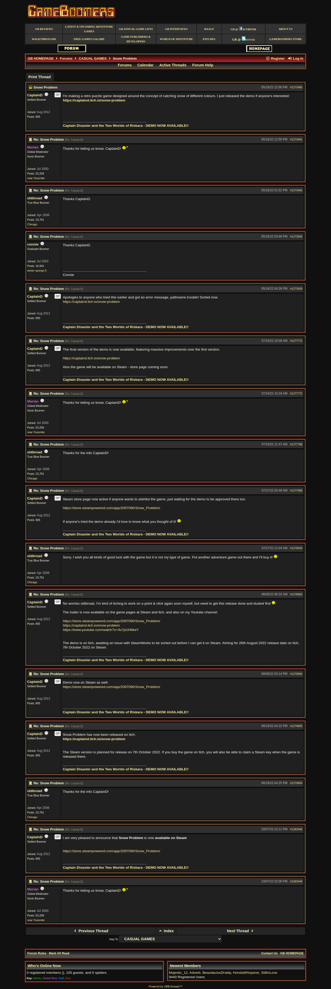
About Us (285, 29)
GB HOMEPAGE (41, 58)
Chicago (32, 224)
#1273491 (296, 139)
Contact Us (269, 953)
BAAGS (209, 29)
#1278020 (296, 548)
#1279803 (296, 725)
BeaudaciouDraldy (216, 973)
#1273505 (296, 236)
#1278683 (296, 594)
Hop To (113, 939)
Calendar (145, 65)
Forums (66, 58)
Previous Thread (90, 931)
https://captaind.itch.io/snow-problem (94, 100)
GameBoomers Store (285, 39)
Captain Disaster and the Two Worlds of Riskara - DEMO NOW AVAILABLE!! (126, 126)
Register (275, 58)
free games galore (89, 39)
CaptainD (35, 95)
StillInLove (269, 973)
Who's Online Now (44, 966)
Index (166, 931)
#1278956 (296, 673)
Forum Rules (36, 953)
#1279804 (296, 783)
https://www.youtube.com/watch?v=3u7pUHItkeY (101, 630)
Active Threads (172, 65)
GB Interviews (176, 29)
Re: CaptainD (74, 139)
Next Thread (241, 931)
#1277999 (296, 490)
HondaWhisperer (246, 973)
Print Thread (39, 77)
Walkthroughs (44, 39)
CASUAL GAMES (93, 58)
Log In (295, 58)
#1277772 (296, 393)
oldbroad (34, 198)
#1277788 (296, 444)
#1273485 (296, 87)
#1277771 (296, 340)
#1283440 (296, 829)
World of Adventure (176, 39)
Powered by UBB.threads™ (165, 986)
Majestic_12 (178, 973)
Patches (209, 39)
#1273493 (296, 190)
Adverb (194, 973)
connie (33, 244)
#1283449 (296, 881)
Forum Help (202, 65)
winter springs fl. (37, 270)
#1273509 (296, 288)
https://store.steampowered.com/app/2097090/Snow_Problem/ (111, 508)
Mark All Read (59, 953)
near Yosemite (36, 178)
